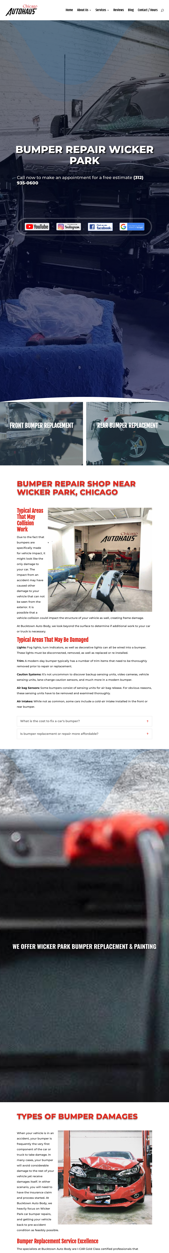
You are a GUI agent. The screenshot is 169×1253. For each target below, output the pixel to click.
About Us (82, 11)
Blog (131, 11)
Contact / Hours (148, 11)
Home (69, 11)
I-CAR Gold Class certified (94, 1248)
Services (101, 11)
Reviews (118, 11)
